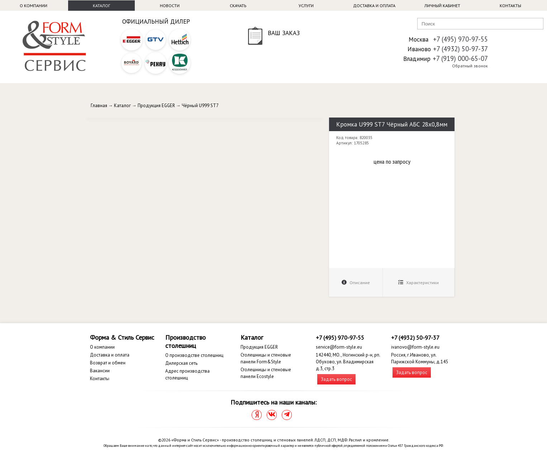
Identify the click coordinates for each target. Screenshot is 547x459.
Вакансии (100, 371)
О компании (33, 5)
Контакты (510, 5)
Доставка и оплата (374, 5)
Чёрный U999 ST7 (200, 105)
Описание (356, 282)
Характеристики (418, 282)
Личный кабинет (442, 5)
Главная (99, 105)
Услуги (306, 5)
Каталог (101, 5)
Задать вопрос (336, 379)
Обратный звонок (470, 65)
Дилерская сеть (181, 363)
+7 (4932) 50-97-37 (460, 48)
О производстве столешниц (194, 355)
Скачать (238, 5)
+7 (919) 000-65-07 (460, 58)
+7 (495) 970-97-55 (460, 39)
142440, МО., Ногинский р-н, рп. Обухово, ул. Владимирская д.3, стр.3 (348, 362)
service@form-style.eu (339, 347)
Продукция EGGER (156, 105)
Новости (170, 5)
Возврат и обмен (107, 363)
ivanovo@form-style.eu (415, 347)
